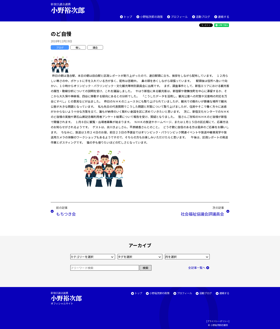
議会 (95, 47)
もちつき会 (66, 214)
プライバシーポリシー (218, 321)
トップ (128, 16)
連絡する (223, 16)
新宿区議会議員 (71, 8)
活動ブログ (203, 16)
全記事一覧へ (196, 267)
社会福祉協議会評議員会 (202, 214)
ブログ (60, 47)
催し (78, 47)
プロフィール (179, 16)
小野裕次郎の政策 (151, 16)
